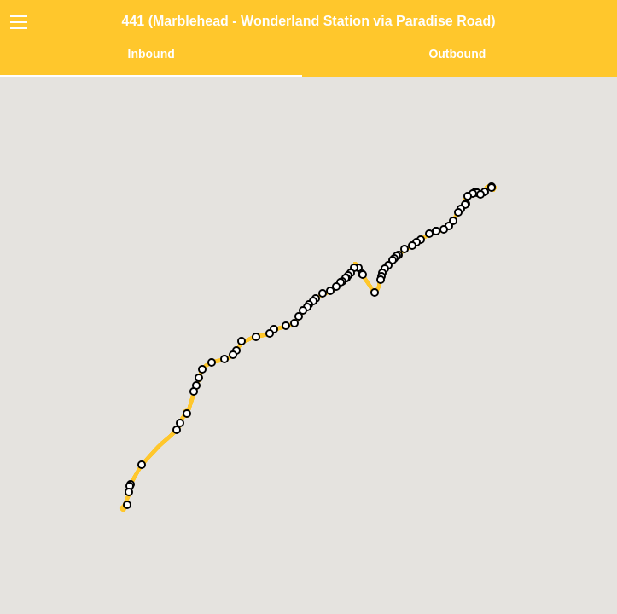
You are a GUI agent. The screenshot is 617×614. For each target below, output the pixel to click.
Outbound (457, 54)
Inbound (151, 54)
